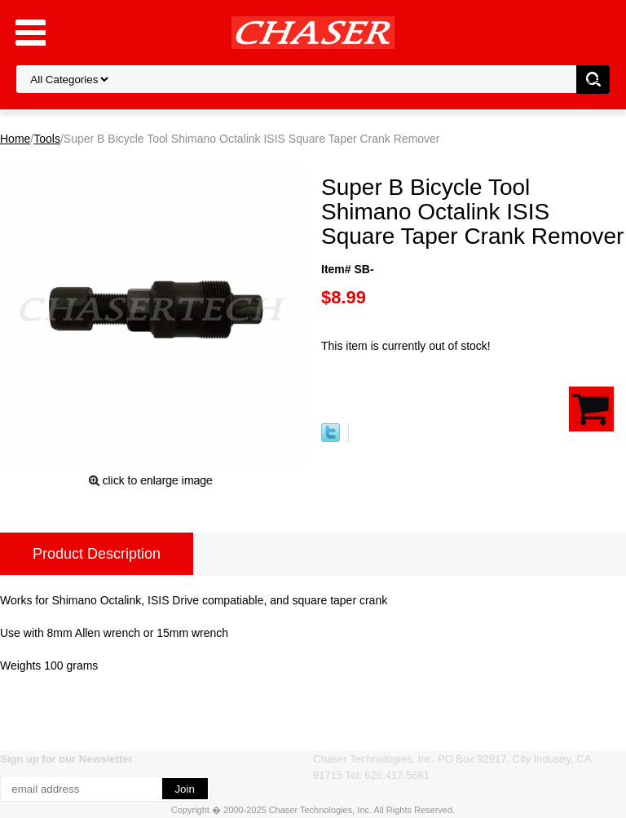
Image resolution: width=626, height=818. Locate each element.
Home (15, 138)
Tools (46, 138)
